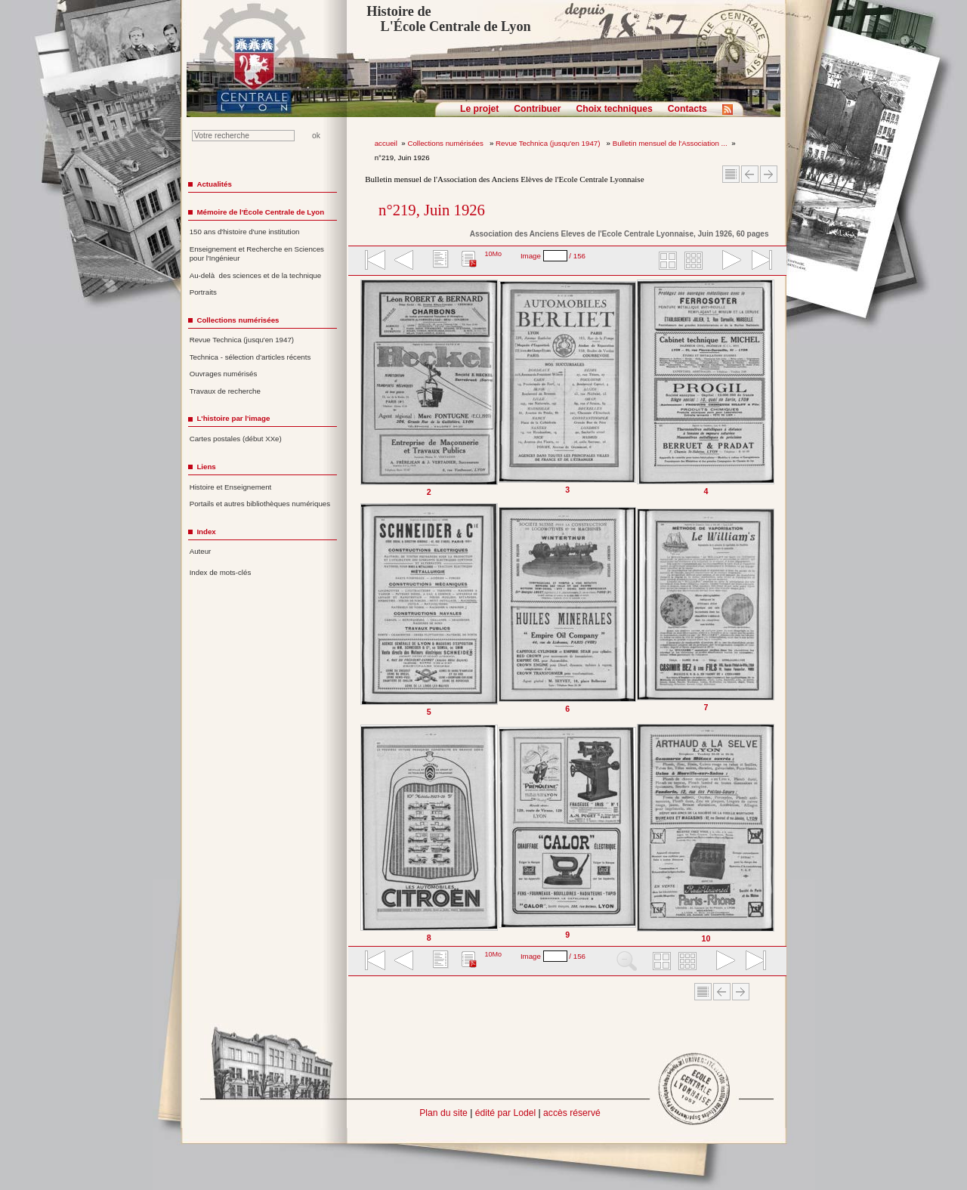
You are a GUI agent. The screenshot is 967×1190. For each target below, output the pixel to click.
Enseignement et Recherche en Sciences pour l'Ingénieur (257, 254)
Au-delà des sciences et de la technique (256, 275)
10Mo (493, 254)
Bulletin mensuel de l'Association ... (670, 143)
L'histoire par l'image (233, 418)
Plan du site (443, 1113)
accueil (386, 143)
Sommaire (731, 174)
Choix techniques (614, 109)
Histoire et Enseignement (231, 487)
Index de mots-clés (221, 572)
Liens (205, 466)
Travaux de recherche (225, 391)
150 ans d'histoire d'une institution (245, 231)
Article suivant (768, 174)
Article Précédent (749, 174)
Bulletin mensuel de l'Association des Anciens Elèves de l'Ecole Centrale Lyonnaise (504, 179)
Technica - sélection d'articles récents (250, 357)
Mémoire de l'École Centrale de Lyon (260, 212)
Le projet (479, 109)
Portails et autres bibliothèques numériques (260, 503)
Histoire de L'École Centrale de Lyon (448, 19)
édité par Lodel (505, 1113)
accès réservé (572, 1113)
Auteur (201, 551)
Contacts (687, 109)
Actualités (213, 184)
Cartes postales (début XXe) (236, 438)
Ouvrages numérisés (224, 373)
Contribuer (537, 109)
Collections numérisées (446, 143)
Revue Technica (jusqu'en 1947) (549, 143)
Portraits (203, 292)
